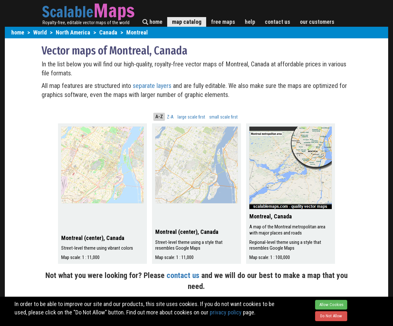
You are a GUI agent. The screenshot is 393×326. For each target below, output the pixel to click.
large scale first (191, 117)
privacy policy (226, 312)
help (250, 21)
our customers (317, 21)
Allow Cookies (331, 304)
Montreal (137, 32)
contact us (277, 21)
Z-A (170, 117)
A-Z (159, 117)
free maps (223, 21)
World (40, 32)
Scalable (67, 11)
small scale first (223, 117)
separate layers (153, 86)
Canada (108, 32)
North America (73, 32)
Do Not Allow (331, 315)
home (152, 21)
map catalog (186, 21)
